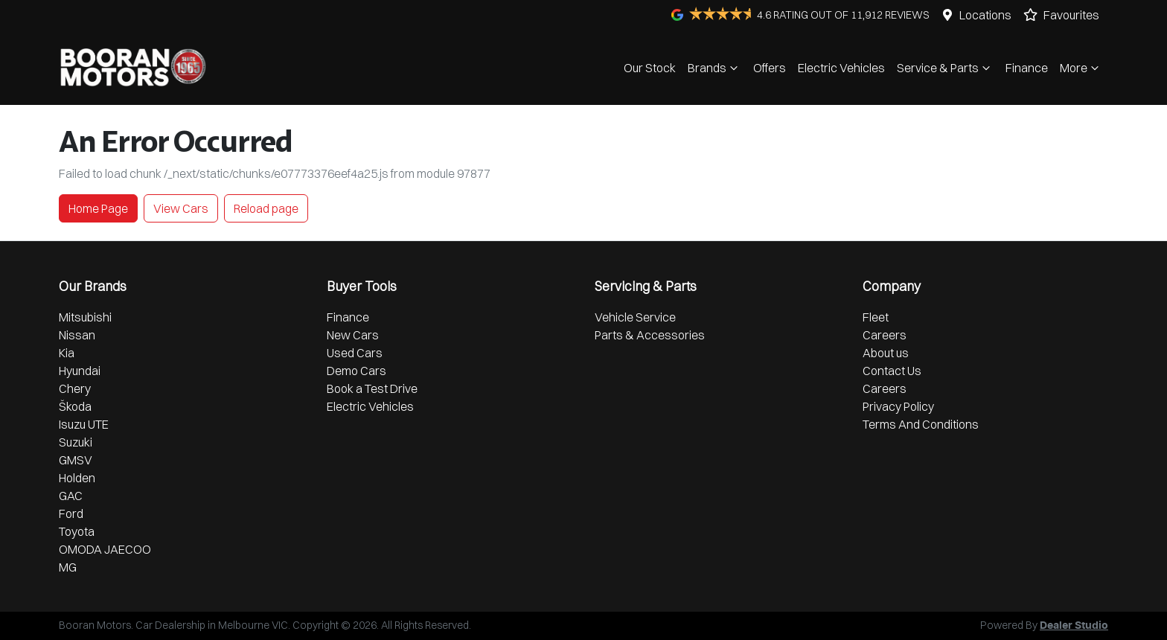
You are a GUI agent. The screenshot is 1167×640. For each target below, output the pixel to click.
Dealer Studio (1074, 626)
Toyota (77, 531)
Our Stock (650, 67)
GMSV (75, 459)
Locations (985, 14)
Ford (71, 513)
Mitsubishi (85, 317)
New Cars (353, 334)
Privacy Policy (898, 406)
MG (68, 567)
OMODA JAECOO (105, 549)
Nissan (77, 334)
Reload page (266, 208)
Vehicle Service (635, 317)
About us (886, 352)
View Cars (180, 208)
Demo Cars (356, 370)
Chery (75, 388)
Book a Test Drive (372, 388)
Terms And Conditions (921, 424)
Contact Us (892, 370)
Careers (885, 334)
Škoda (75, 406)
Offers (769, 67)
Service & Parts (945, 67)
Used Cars (355, 352)
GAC (71, 495)
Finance (1026, 67)
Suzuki (75, 442)
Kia (66, 352)
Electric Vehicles (841, 67)
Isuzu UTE (84, 424)
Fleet (876, 317)
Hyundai (79, 370)
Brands (714, 67)
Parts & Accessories (650, 334)
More (1081, 67)
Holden (77, 477)
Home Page (98, 208)
